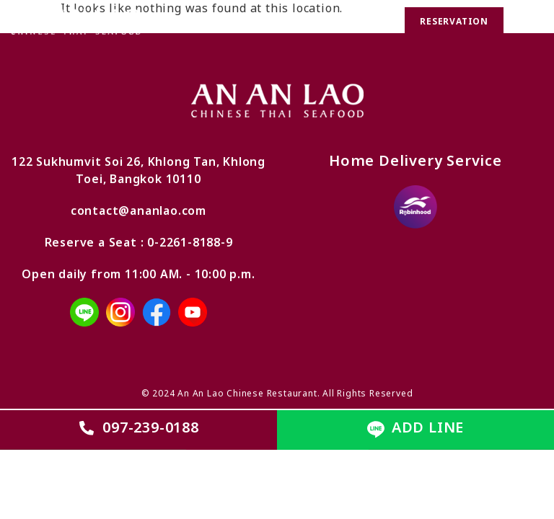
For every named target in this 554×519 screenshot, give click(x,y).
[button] (528, 22)
